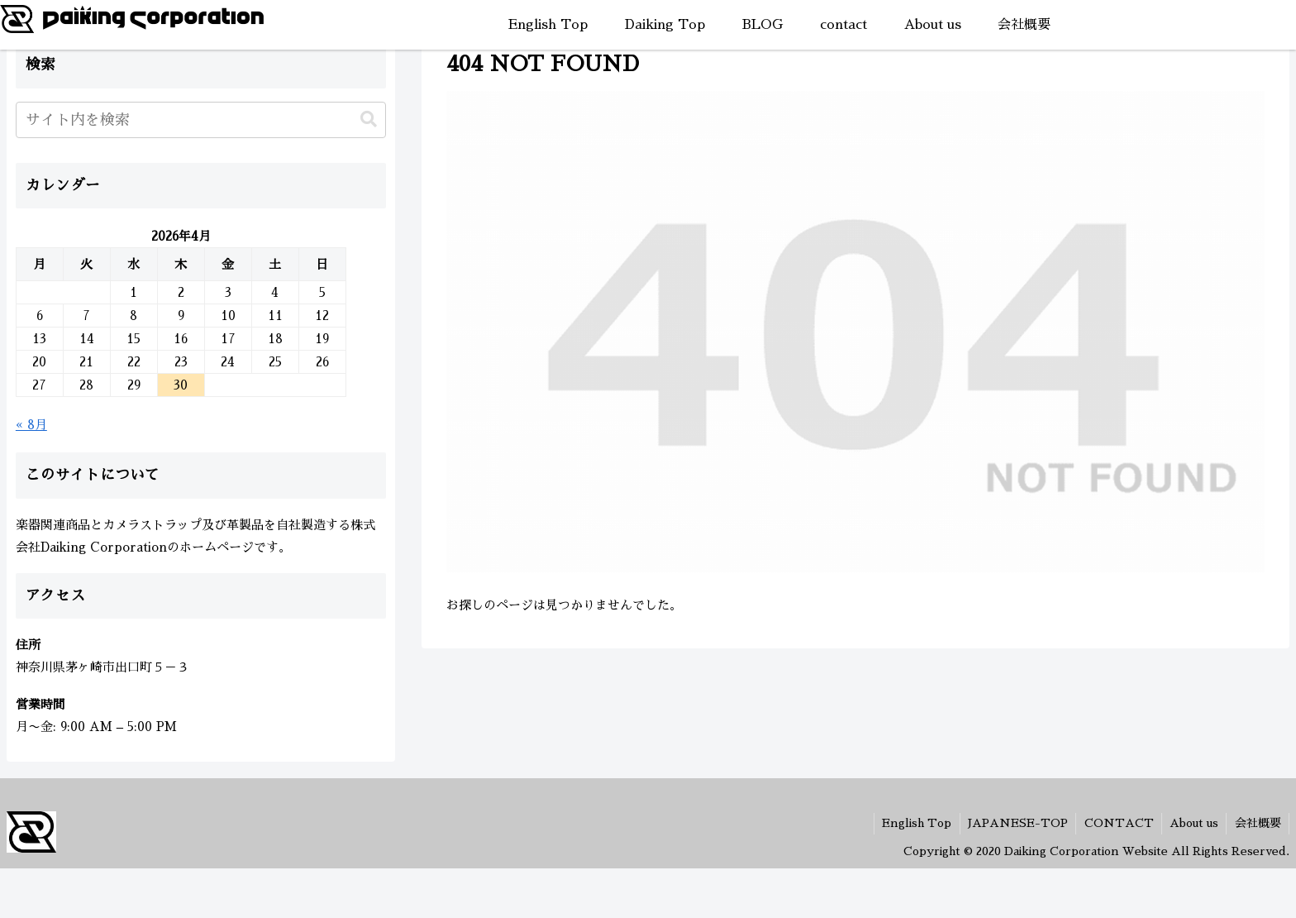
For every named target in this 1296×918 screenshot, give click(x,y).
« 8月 (31, 424)
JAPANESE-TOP (1014, 823)
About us (1192, 823)
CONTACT (1116, 823)
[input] (201, 120)
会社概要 (1257, 823)
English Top (911, 823)
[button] (369, 119)
